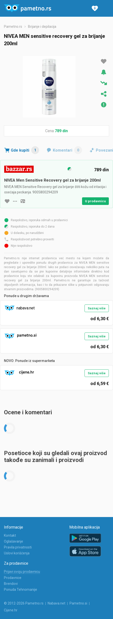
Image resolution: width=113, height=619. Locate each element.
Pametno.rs (13, 27)
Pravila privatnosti (18, 547)
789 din (61, 131)
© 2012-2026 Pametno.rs (23, 603)
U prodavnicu (95, 201)
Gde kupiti (25, 150)
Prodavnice (12, 578)
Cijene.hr (10, 610)
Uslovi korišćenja (16, 553)
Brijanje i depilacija (42, 27)
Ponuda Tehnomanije (20, 589)
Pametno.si (78, 603)
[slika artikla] (23, 201)
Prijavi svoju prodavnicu (22, 572)
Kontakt (10, 535)
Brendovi (11, 584)
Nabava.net (56, 603)
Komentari (67, 150)
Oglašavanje (13, 541)
